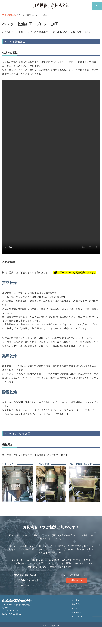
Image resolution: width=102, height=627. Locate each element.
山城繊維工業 (54, 626)
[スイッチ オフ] (97, 6)
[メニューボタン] (4, 6)
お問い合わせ (76, 580)
